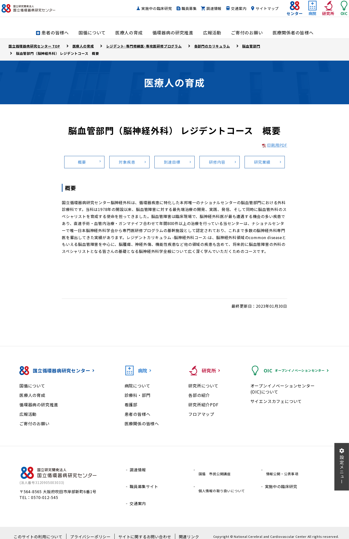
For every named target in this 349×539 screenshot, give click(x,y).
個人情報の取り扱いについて (223, 481)
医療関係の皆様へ (142, 423)
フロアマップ (201, 414)
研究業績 (262, 162)
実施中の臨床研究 (147, 13)
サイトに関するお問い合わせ (140, 529)
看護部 (131, 405)
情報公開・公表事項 (283, 470)
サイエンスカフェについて (276, 401)
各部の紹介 (199, 395)
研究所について (203, 386)
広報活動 (28, 414)
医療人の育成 (32, 395)
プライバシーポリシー (92, 529)
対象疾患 (127, 162)
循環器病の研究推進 (38, 405)
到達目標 (172, 162)
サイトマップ (257, 13)
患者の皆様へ (138, 414)
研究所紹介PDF (203, 405)
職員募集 (179, 13)
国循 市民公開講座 (215, 470)
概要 (82, 162)
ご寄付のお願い (34, 423)
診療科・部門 (138, 395)
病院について (137, 386)
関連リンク (181, 529)
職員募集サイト (144, 481)
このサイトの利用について (44, 529)
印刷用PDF (277, 145)
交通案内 (229, 13)
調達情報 (204, 13)
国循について (32, 386)
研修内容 (217, 162)
